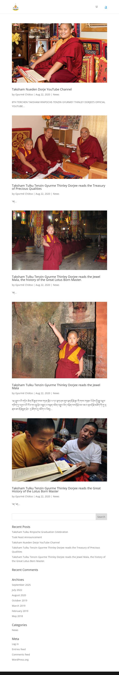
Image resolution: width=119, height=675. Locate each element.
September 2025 (21, 584)
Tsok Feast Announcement (27, 537)
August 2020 (19, 595)
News (56, 94)
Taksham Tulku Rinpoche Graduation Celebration (40, 532)
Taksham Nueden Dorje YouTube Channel (42, 89)
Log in (15, 644)
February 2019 (20, 611)
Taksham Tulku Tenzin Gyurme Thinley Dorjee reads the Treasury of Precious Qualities (58, 187)
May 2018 (17, 616)
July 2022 (17, 590)
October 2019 (19, 600)
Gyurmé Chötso (24, 94)
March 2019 (18, 605)
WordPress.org (20, 659)
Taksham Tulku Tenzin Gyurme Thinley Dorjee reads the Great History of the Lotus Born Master (56, 489)
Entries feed (19, 649)
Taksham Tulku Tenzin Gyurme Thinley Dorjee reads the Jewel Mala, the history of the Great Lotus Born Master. (56, 278)
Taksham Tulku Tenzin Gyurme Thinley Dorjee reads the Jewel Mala (56, 386)
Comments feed (21, 654)
